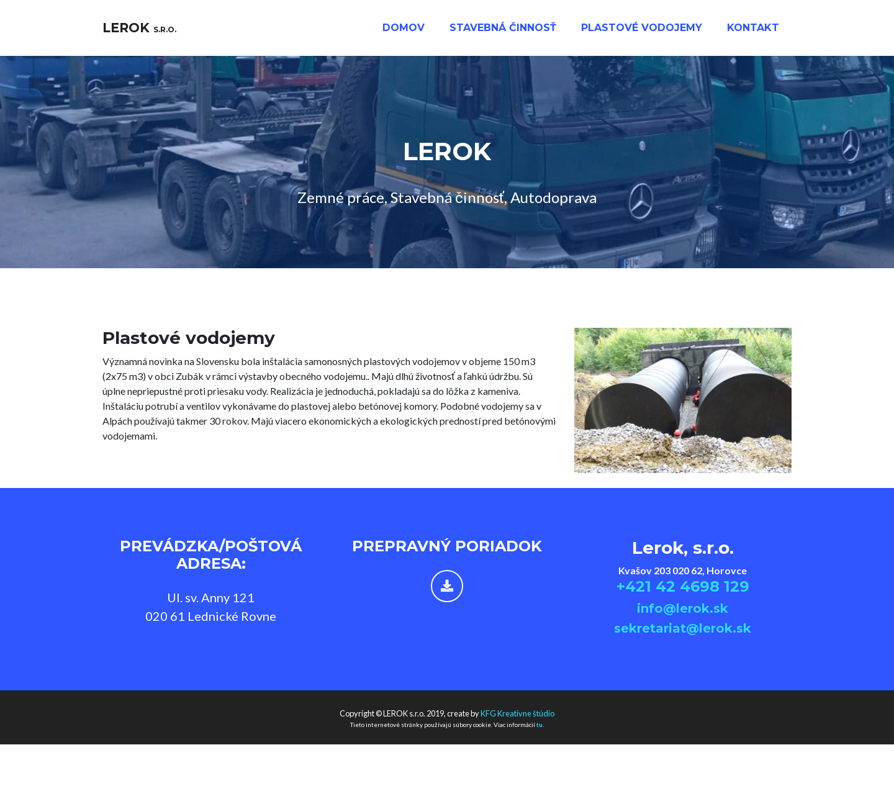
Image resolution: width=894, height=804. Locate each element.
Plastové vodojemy (641, 32)
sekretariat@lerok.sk (682, 628)
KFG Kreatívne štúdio (517, 713)
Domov (403, 32)
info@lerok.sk (682, 608)
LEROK (147, 32)
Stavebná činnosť (502, 32)
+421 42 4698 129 (682, 586)
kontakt (753, 32)
